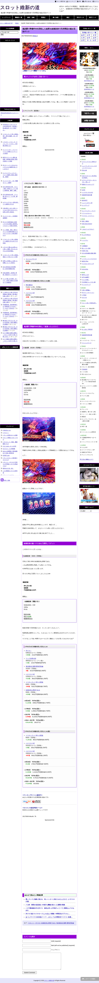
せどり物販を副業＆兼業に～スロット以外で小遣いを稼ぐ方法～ (10, 334)
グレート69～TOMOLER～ (89, 303)
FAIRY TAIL (85, 251)
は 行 (94, 38)
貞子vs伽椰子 (85, 277)
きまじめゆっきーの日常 (9, 446)
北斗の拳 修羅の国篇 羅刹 (89, 253)
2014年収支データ (89, 106)
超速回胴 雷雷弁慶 (87, 335)
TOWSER (84, 369)
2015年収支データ (89, 98)
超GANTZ (84, 200)
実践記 (43, 17)
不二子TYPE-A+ (86, 235)
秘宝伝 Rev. (85, 261)
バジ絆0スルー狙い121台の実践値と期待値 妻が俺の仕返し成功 (10, 294)
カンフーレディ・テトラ (88, 211)
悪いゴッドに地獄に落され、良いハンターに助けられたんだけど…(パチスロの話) (50, 900)
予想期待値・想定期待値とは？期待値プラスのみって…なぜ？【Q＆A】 (10, 306)
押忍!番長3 (29, 285)
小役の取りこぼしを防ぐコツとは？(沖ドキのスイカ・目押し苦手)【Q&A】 (10, 210)
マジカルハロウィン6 (88, 263)
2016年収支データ (89, 89)
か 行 (88, 35)
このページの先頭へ (90, 979)
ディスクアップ (86, 284)
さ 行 (94, 35)
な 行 (88, 38)
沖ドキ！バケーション (88, 292)
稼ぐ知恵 (55, 17)
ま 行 (83, 40)
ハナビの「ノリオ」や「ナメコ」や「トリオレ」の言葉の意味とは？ (10, 143)
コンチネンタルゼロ (87, 192)
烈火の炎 (84, 170)
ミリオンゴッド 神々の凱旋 (34, 682)
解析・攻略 (30, 17)
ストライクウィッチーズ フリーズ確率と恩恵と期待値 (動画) (10, 174)
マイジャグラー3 (31, 259)
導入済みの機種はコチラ (86, 459)
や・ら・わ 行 (91, 40)
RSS (79, 1)
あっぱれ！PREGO (87, 329)
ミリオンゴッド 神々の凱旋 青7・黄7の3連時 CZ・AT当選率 (11, 136)
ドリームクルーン (87, 213)
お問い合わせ (87, 1)
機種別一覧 (18, 17)
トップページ (6, 17)
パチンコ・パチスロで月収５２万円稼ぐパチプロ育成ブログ (10, 464)
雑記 (68, 17)
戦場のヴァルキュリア (88, 184)
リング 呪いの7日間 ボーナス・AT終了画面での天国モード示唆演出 (10, 280)
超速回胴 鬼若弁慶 (87, 195)
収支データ (80, 17)
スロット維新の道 (20, 7)
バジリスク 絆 (30, 293)
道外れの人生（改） (8, 468)
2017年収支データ (89, 80)
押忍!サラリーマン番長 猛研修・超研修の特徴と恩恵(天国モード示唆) (10, 159)
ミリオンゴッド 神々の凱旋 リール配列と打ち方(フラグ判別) (10, 241)
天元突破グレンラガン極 (88, 282)
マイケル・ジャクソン (88, 215)
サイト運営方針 (61, 1)
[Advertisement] (49, 165)
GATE (83, 190)
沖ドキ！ (28, 650)
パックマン (85, 240)
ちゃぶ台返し (85, 279)
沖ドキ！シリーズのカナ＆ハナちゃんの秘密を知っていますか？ (10, 167)
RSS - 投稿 (5, 480)
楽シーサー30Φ (86, 248)
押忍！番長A (85, 221)
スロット (31, 923)
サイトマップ (72, 1)
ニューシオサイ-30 (87, 203)
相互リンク (92, 17)
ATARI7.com (6, 455)
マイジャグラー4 (86, 343)
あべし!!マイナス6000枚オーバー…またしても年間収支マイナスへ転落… (49, 917)
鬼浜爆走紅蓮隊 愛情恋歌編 (34, 666)
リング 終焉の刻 (31, 658)
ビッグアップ (85, 205)
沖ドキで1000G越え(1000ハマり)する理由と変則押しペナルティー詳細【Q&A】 (10, 223)
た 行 (83, 38)
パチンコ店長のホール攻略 (10, 435)
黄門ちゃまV (85, 274)
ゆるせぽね (85, 269)
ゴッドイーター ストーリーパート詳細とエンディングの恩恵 (10, 151)
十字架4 (84, 295)
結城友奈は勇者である (33, 690)
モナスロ (84, 297)
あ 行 (83, 35)
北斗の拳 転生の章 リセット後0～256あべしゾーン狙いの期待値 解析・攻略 (10, 188)
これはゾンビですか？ (88, 229)
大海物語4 (85, 246)
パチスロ (37, 923)
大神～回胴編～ (86, 290)
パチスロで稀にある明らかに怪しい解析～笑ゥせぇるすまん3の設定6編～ (10, 249)
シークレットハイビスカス (89, 258)
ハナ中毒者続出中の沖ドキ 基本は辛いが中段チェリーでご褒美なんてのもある (50, 909)
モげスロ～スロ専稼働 (9, 448)
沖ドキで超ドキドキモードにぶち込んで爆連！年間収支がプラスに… (48, 913)
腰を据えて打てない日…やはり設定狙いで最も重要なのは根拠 (10, 322)
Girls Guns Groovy (87, 223)
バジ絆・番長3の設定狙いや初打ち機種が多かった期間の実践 (45, 905)
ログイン (96, 1)
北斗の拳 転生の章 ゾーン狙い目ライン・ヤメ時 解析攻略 (10, 196)
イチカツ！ (6, 432)
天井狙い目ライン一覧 (89, 32)
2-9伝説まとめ (7, 430)
